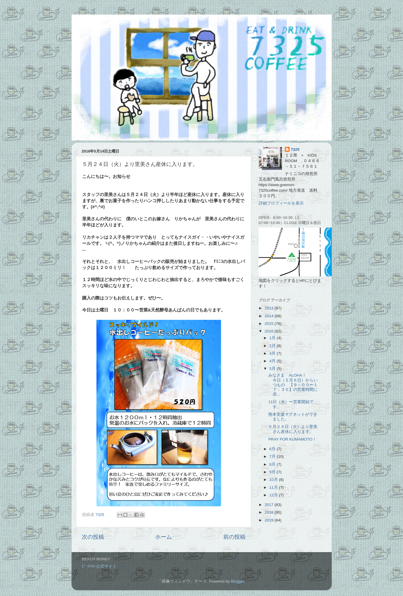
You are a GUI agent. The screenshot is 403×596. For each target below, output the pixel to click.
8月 (273, 464)
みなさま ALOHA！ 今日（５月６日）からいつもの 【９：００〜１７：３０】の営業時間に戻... (294, 384)
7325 (295, 149)
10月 (274, 479)
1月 (273, 338)
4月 (273, 361)
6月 (273, 449)
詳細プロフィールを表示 (281, 203)
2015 (269, 323)
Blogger (237, 581)
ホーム (163, 537)
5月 (273, 368)
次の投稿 (93, 537)
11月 (274, 487)
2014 (269, 316)
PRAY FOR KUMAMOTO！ (292, 439)
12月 (274, 495)
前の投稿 (234, 537)
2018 (269, 512)
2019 (269, 520)
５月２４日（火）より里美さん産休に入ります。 (292, 429)
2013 (269, 308)
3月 (273, 353)
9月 (273, 472)
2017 (269, 505)
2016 (269, 331)
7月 (273, 456)
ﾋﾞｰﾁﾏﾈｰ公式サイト (99, 566)
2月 (273, 346)
